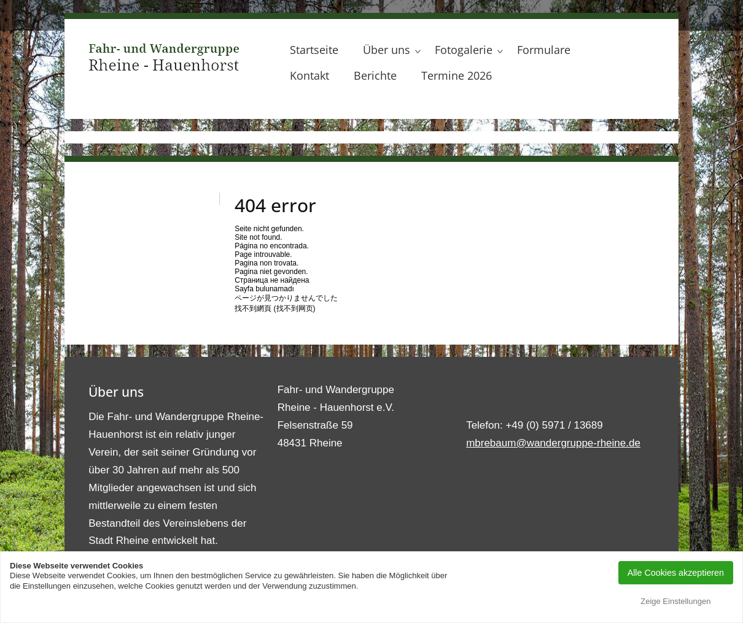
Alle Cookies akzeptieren (676, 573)
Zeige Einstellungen (675, 601)
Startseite (314, 49)
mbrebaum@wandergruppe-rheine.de (553, 443)
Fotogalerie (463, 49)
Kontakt (309, 75)
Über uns (386, 49)
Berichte (375, 75)
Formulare (543, 49)
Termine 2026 (456, 75)
